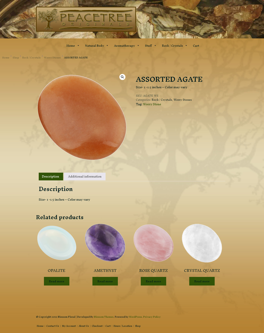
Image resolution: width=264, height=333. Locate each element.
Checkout (97, 326)
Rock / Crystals (172, 45)
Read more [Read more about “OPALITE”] (56, 281)
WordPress (135, 317)
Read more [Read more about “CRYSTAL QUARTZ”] (202, 281)
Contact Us (52, 326)
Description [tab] (50, 176)
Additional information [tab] (85, 176)
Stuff (148, 45)
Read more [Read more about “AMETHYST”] (105, 281)
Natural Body (94, 45)
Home (71, 45)
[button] (122, 77)
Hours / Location (122, 326)
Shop (138, 326)
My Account (69, 326)
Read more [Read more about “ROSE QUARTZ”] (153, 281)
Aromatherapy (124, 45)
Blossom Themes (103, 317)
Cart (196, 45)
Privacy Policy (152, 317)
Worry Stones (183, 100)
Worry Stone (152, 104)
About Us (84, 326)
